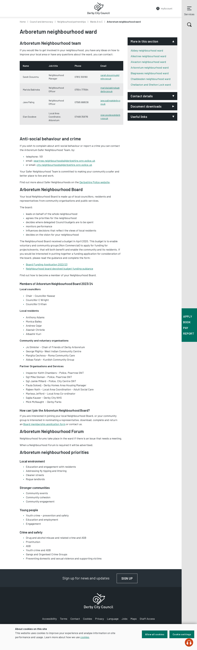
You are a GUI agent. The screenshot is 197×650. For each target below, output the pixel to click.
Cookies (87, 618)
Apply (187, 316)
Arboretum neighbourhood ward (150, 67)
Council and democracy (41, 21)
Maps (134, 618)
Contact (75, 618)
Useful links (139, 117)
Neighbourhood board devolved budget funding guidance (59, 268)
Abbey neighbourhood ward (147, 50)
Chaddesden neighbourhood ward (151, 79)
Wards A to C (96, 21)
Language (113, 618)
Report (188, 333)
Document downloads (146, 106)
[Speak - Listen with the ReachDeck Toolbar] (189, 642)
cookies (84, 637)
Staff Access (147, 618)
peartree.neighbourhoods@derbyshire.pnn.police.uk (64, 160)
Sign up (130, 578)
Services (189, 10)
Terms (63, 618)
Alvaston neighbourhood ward (148, 61)
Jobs (124, 618)
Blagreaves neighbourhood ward (150, 73)
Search (187, 24)
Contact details (142, 96)
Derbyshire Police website (94, 182)
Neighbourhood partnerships (71, 21)
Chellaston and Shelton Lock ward (151, 84)
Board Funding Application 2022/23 (46, 264)
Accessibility (49, 618)
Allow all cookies (154, 634)
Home (23, 21)
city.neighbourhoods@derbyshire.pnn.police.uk (64, 164)
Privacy (99, 618)
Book (187, 322)
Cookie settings (182, 634)
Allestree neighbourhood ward (148, 56)
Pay (185, 327)
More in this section (144, 41)
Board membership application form (44, 424)
